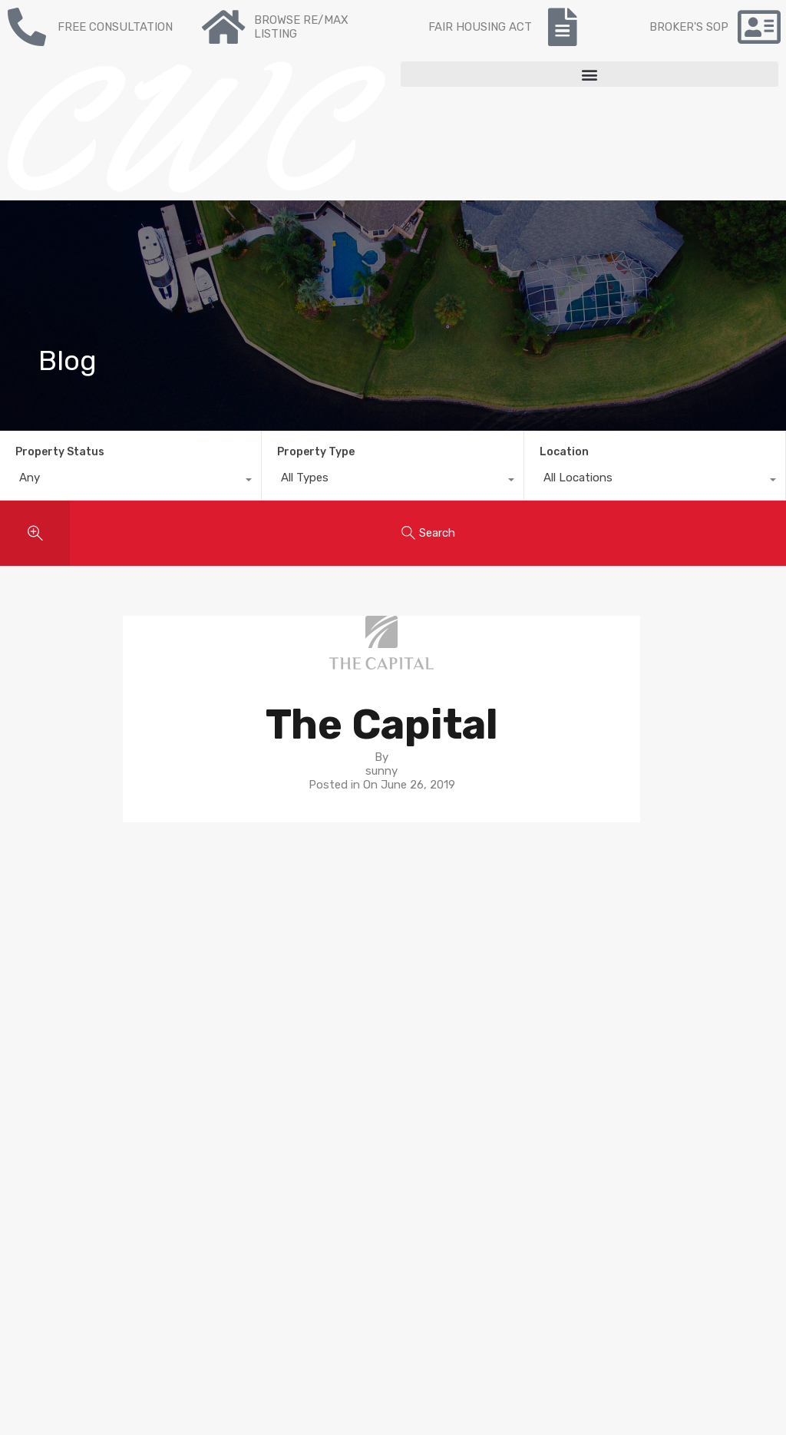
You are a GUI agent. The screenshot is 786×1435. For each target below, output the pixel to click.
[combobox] (130, 481)
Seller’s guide (434, 947)
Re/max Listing (244, 974)
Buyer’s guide (435, 933)
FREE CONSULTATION (115, 27)
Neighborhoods (441, 960)
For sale (225, 933)
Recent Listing (243, 960)
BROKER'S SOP (688, 27)
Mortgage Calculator (258, 1016)
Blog (216, 1002)
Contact (226, 988)
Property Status (59, 451)
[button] (589, 74)
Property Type (316, 451)
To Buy (222, 947)
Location (564, 451)
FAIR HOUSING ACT (480, 27)
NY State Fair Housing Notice (88, 1268)
